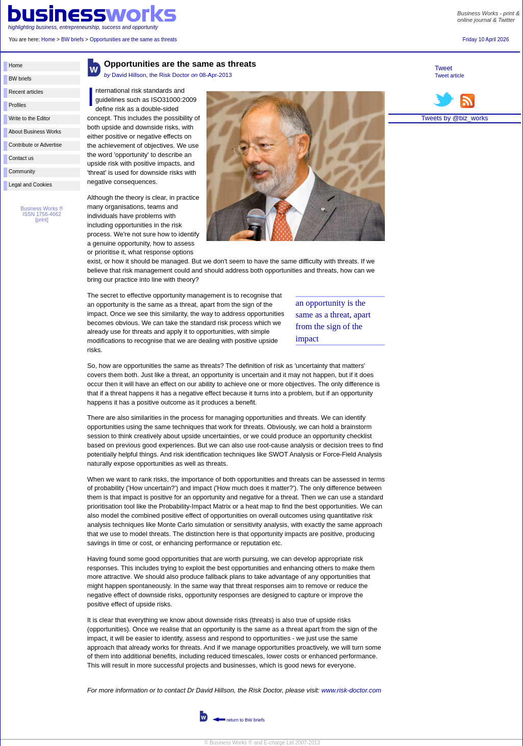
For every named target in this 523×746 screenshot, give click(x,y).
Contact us (21, 158)
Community (22, 171)
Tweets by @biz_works (454, 118)
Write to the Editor (29, 118)
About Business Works (35, 132)
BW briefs (72, 39)
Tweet (443, 68)
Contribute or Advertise (35, 145)
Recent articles (26, 92)
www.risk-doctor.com (351, 690)
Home (48, 39)
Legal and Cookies (30, 185)
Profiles (17, 105)
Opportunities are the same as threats (133, 39)
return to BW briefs (239, 720)
